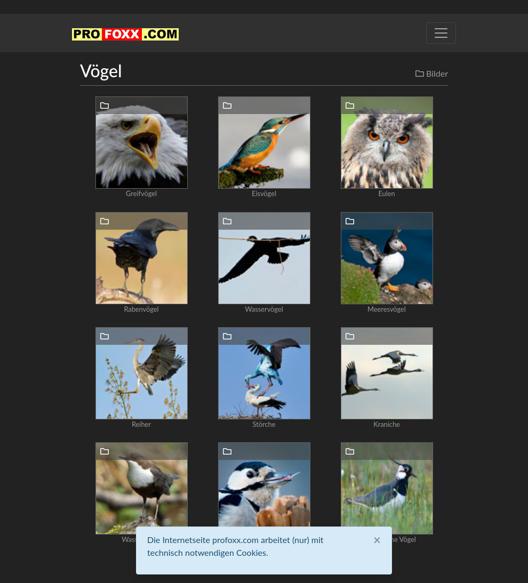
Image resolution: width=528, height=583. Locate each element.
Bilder (431, 73)
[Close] (377, 540)
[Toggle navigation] (441, 33)
